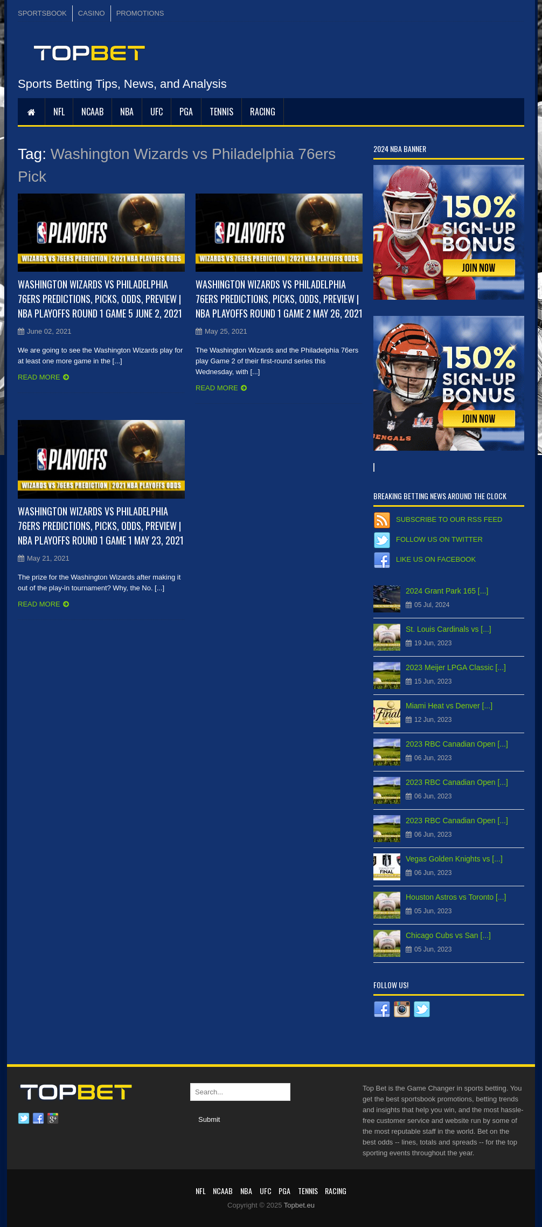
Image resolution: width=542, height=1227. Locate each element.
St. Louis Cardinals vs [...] (448, 629)
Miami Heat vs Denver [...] (449, 705)
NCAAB (92, 111)
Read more (39, 377)
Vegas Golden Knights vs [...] (454, 858)
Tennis (221, 111)
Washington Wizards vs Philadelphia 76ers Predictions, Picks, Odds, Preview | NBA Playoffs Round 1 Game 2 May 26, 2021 (279, 298)
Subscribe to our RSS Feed (449, 519)
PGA (186, 111)
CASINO (91, 13)
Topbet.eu (299, 1205)
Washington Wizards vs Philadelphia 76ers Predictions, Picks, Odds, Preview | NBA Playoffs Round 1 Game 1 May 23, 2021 (101, 525)
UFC (156, 111)
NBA (127, 111)
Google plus (53, 1119)
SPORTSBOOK (42, 13)
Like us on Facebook (436, 559)
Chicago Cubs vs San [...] (448, 935)
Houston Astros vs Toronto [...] (456, 897)
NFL (59, 111)
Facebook (38, 1119)
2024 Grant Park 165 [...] (447, 591)
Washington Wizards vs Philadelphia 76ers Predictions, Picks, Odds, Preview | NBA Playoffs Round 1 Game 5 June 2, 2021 (100, 298)
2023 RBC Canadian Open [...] (457, 744)
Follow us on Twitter (439, 539)
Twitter (24, 1119)
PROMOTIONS (140, 13)
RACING (262, 111)
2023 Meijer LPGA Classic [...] (456, 667)
